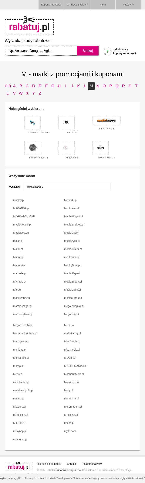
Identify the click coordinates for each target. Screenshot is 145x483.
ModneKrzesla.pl (74, 374)
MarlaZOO (19, 281)
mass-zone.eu (21, 297)
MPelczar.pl (71, 414)
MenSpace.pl (21, 357)
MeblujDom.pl (72, 265)
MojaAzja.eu (71, 382)
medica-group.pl (73, 297)
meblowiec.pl (71, 257)
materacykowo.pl (23, 314)
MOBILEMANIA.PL (75, 365)
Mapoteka (19, 265)
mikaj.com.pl (20, 414)
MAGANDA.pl (21, 208)
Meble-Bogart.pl (73, 216)
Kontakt (71, 463)
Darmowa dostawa (77, 4)
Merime (17, 374)
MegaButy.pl (71, 314)
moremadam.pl (73, 406)
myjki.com (70, 431)
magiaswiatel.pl (22, 224)
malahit (17, 240)
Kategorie (128, 4)
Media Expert (72, 273)
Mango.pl (18, 257)
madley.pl (18, 200)
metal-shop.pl (21, 382)
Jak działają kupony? (49, 463)
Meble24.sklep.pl (74, 224)
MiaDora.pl (19, 406)
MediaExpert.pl (73, 281)
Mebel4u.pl (70, 200)
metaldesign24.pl (23, 390)
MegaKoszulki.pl (22, 325)
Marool (17, 289)
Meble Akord (71, 208)
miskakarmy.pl (72, 333)
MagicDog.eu (21, 232)
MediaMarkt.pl (72, 289)
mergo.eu (18, 365)
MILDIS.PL (19, 422)
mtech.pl (69, 422)
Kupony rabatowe (51, 4)
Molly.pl (68, 390)
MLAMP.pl (70, 357)
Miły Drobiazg (72, 341)
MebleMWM (71, 232)
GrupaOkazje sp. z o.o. (67, 470)
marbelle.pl (19, 273)
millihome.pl (20, 439)
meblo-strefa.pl (73, 249)
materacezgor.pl (22, 306)
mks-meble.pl (72, 349)
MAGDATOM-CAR (24, 216)
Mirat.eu (69, 325)
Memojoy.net (20, 341)
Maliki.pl (18, 249)
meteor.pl (18, 398)
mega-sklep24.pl (74, 306)
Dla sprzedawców (92, 463)
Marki (103, 4)
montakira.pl (71, 398)
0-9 (8, 86)
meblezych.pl (72, 240)
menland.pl (19, 349)
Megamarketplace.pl (25, 333)
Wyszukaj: (14, 186)
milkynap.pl (19, 431)
